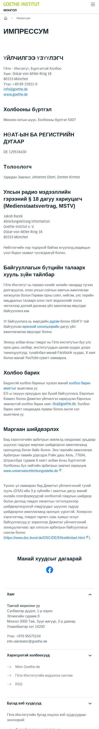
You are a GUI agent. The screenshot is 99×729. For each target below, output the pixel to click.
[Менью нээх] (93, 4)
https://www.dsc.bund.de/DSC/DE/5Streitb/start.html (45, 538)
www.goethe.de (15, 94)
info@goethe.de (15, 89)
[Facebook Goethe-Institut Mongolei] (49, 570)
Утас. (24, 636)
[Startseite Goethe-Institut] (21, 4)
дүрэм (54, 321)
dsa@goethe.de (64, 404)
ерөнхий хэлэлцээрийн (40, 326)
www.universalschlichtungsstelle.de (30, 471)
